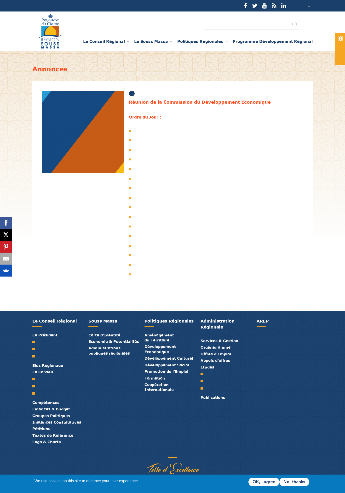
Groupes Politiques (51, 416)
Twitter (254, 5)
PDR (204, 381)
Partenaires (154, 452)
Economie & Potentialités (113, 341)
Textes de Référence (52, 435)
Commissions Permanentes (35, 393)
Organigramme (215, 347)
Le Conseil (42, 372)
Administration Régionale (218, 323)
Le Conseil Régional (54, 320)
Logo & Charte (46, 442)
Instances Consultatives (56, 422)
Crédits (183, 452)
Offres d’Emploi (216, 354)
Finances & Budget (51, 409)
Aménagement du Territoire (159, 337)
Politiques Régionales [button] (200, 41)
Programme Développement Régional (273, 41)
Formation (154, 378)
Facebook (245, 5)
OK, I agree (264, 482)
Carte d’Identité (104, 335)
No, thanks (294, 482)
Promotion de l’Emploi (166, 371)
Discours (35, 356)
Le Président (45, 335)
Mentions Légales (190, 452)
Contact (293, 6)
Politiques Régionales (169, 320)
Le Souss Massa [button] (151, 41)
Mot (35, 342)
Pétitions (41, 428)
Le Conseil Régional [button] (104, 41)
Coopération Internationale (159, 387)
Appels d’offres (215, 360)
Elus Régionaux (47, 365)
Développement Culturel (168, 358)
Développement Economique (160, 349)
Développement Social (166, 365)
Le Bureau (35, 386)
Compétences (45, 402)
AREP (263, 320)
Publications (213, 397)
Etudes (207, 367)
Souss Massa (102, 320)
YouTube (264, 5)
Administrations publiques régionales (109, 350)
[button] (309, 6)
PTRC (204, 388)
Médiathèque (168, 452)
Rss (274, 5)
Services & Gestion (219, 341)
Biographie (35, 349)
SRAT (204, 374)
